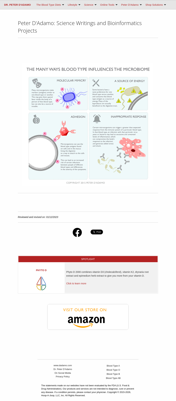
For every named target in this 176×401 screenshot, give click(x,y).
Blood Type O (113, 370)
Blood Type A (113, 365)
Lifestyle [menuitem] (72, 4)
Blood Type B (113, 374)
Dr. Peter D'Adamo (62, 369)
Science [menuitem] (88, 4)
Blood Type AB (113, 378)
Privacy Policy (63, 376)
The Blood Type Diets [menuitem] (48, 4)
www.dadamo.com (63, 365)
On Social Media (62, 373)
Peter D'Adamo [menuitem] (130, 4)
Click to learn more (76, 283)
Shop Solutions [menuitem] (154, 4)
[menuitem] (17, 5)
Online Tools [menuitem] (107, 4)
